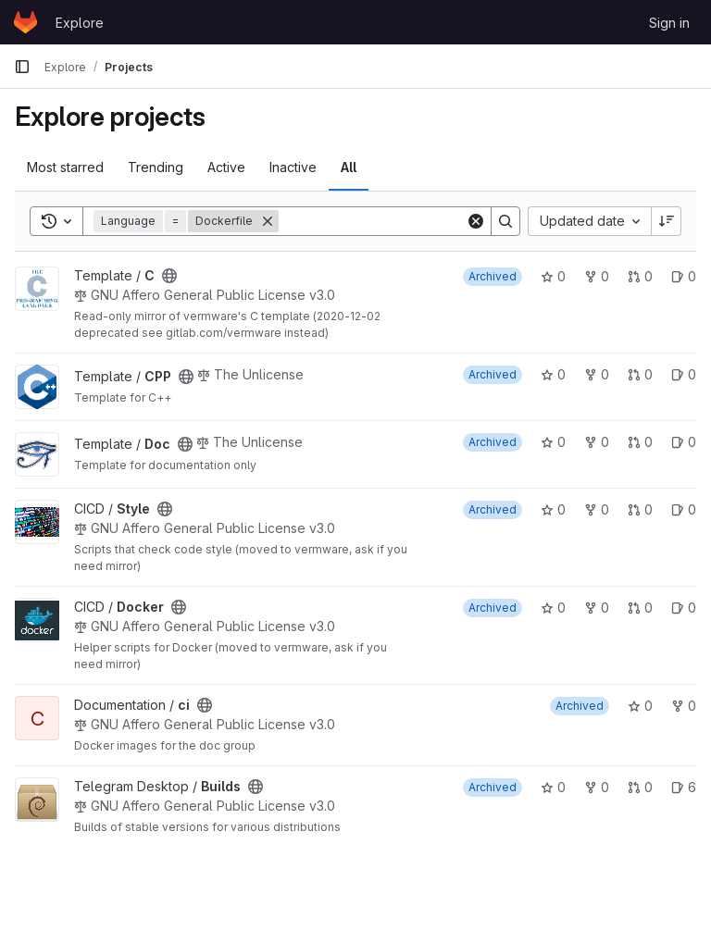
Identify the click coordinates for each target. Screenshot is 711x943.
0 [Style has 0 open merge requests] (640, 509)
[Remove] (267, 221)
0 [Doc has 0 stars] (553, 442)
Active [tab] (226, 167)
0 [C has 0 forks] (596, 276)
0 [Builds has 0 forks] (596, 787)
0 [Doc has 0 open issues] (683, 442)
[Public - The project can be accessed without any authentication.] (169, 275)
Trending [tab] (155, 167)
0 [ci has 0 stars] (640, 705)
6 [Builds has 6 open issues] (683, 787)
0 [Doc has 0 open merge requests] (640, 442)
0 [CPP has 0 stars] (553, 374)
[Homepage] (25, 22)
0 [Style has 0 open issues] (683, 509)
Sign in (669, 23)
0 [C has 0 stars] (553, 276)
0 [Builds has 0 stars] (553, 787)
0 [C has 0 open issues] (683, 276)
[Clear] (476, 221)
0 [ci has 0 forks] (683, 705)
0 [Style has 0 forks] (596, 509)
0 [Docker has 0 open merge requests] (640, 607)
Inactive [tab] (293, 167)
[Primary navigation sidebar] (22, 66)
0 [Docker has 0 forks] (596, 607)
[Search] (393, 221)
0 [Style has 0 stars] (553, 509)
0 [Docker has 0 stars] (553, 607)
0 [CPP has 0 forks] (596, 374)
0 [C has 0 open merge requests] (640, 276)
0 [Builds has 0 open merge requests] (640, 787)
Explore (80, 23)
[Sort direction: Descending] (666, 221)
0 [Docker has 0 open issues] (683, 607)
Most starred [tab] (65, 167)
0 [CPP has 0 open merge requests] (640, 374)
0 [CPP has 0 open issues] (683, 374)
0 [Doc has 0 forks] (596, 442)
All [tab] (348, 167)
